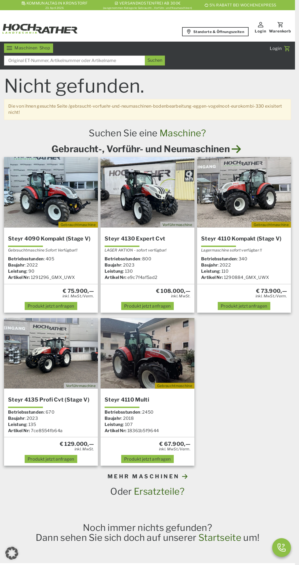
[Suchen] (155, 60)
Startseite (219, 537)
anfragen (51, 306)
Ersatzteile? (159, 491)
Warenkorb (280, 31)
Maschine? (183, 132)
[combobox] (84, 60)
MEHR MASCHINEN (148, 476)
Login (260, 31)
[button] (12, 553)
